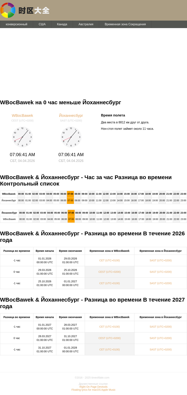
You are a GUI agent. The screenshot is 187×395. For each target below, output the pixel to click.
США (42, 24)
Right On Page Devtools (93, 386)
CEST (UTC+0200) (110, 271)
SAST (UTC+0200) (161, 260)
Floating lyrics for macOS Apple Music (93, 389)
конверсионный (16, 24)
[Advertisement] (93, 62)
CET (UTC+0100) (109, 260)
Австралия (86, 24)
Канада (62, 24)
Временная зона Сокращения (125, 24)
